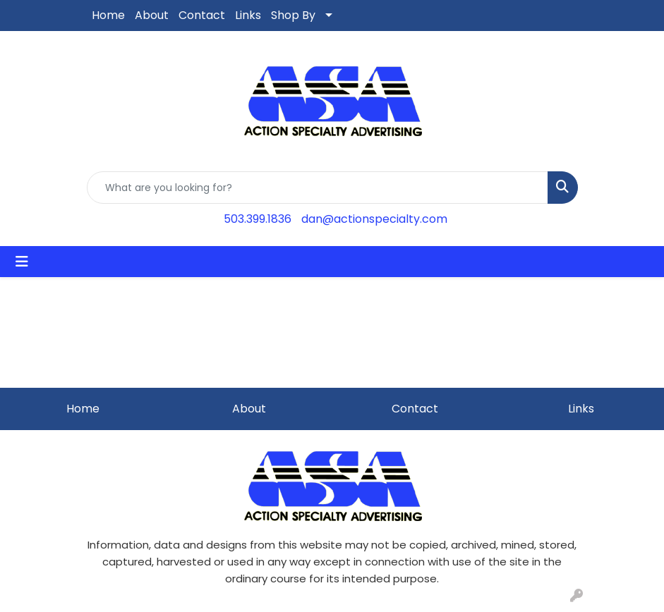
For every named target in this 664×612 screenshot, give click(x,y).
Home (108, 15)
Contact (202, 15)
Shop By (293, 15)
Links (248, 15)
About (152, 15)
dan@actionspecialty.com (374, 219)
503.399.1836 (257, 219)
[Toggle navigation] (22, 261)
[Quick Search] (317, 187)
